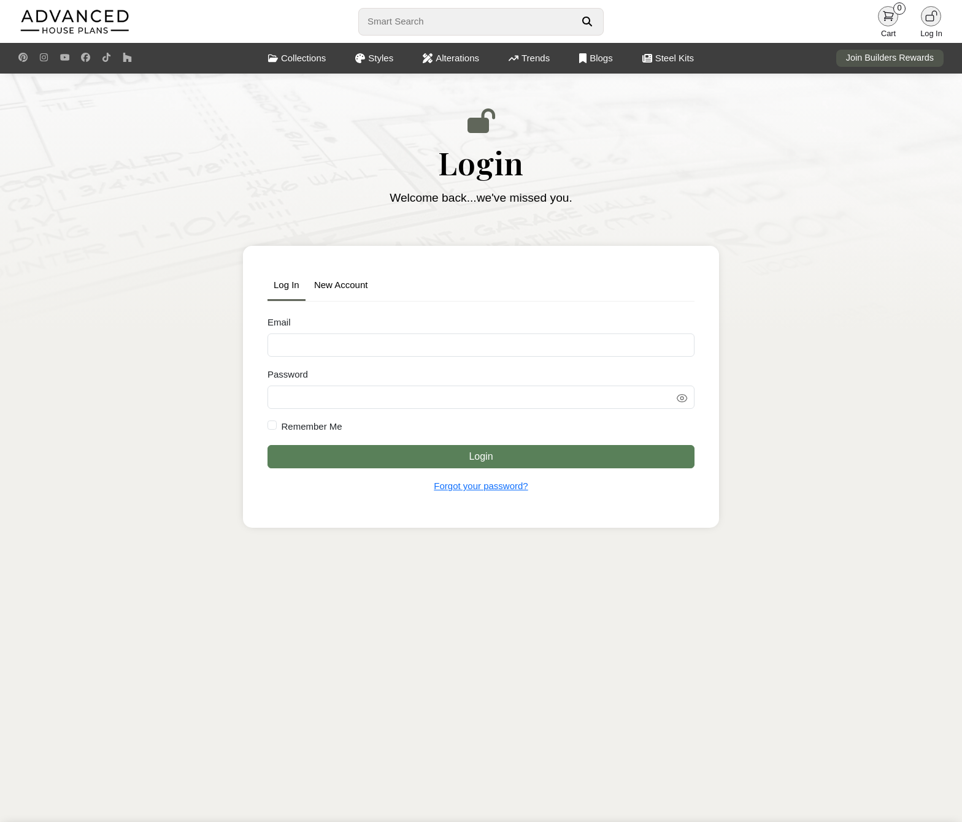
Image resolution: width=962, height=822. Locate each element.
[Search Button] (587, 21)
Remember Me (312, 426)
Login (481, 456)
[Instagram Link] (43, 58)
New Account (341, 285)
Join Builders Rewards (890, 58)
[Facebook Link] (85, 58)
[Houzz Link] (127, 58)
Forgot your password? (481, 486)
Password (287, 374)
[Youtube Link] (64, 58)
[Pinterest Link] (23, 58)
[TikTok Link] (106, 58)
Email (279, 322)
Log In (286, 285)
